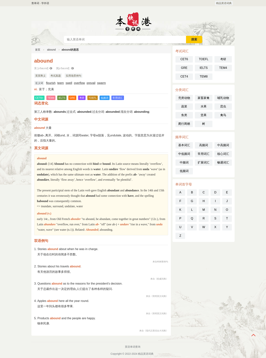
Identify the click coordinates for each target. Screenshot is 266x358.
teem (60, 83)
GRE (184, 67)
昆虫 (223, 106)
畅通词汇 (223, 162)
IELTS (204, 67)
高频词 (203, 145)
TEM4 (223, 67)
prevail (91, 83)
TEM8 (204, 76)
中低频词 (184, 153)
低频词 (184, 171)
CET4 (184, 76)
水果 (204, 106)
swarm (101, 83)
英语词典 (133, 21)
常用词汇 (203, 153)
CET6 (184, 59)
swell (69, 83)
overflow (79, 83)
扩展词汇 (203, 162)
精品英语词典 (224, 3)
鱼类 (184, 115)
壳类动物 (184, 97)
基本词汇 (184, 145)
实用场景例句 (73, 75)
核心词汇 (223, 153)
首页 (37, 49)
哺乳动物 (223, 97)
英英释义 (40, 75)
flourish (51, 83)
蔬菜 (184, 106)
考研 (223, 59)
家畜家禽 (203, 97)
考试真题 (55, 75)
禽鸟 (223, 115)
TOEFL (203, 59)
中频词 (184, 162)
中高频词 (223, 145)
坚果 (204, 115)
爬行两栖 (184, 123)
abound (51, 49)
